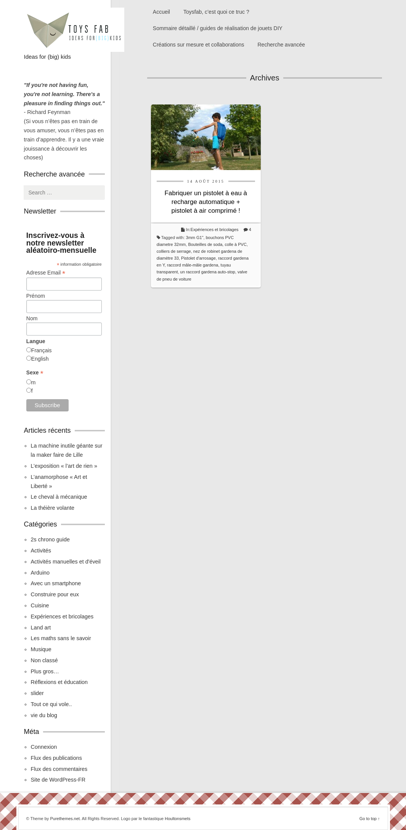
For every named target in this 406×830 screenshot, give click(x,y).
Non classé (44, 660)
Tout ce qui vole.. (51, 704)
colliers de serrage (174, 251)
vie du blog (43, 715)
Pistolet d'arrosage (198, 258)
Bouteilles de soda (205, 244)
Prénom (35, 296)
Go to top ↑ (369, 818)
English (40, 359)
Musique (40, 649)
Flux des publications (56, 758)
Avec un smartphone (55, 583)
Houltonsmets (177, 818)
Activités (40, 550)
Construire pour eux (54, 594)
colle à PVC (235, 244)
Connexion (43, 747)
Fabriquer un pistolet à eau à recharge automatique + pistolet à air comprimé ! (206, 201)
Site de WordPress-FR (57, 780)
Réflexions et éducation (59, 682)
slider (36, 693)
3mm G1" (195, 237)
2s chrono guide (49, 539)
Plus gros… (44, 671)
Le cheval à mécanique (58, 497)
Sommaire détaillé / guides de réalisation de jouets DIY (217, 28)
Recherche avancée (281, 45)
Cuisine (39, 605)
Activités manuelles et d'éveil (65, 562)
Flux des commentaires (58, 769)
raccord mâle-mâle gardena (192, 265)
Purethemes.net (65, 818)
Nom (32, 318)
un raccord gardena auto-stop (207, 272)
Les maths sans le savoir (60, 638)
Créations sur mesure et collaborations (198, 45)
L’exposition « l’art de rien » (63, 466)
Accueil (161, 12)
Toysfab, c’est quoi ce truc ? (216, 12)
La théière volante (52, 508)
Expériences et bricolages (215, 229)
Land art (40, 628)
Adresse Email (45, 272)
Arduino (40, 573)
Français (41, 350)
